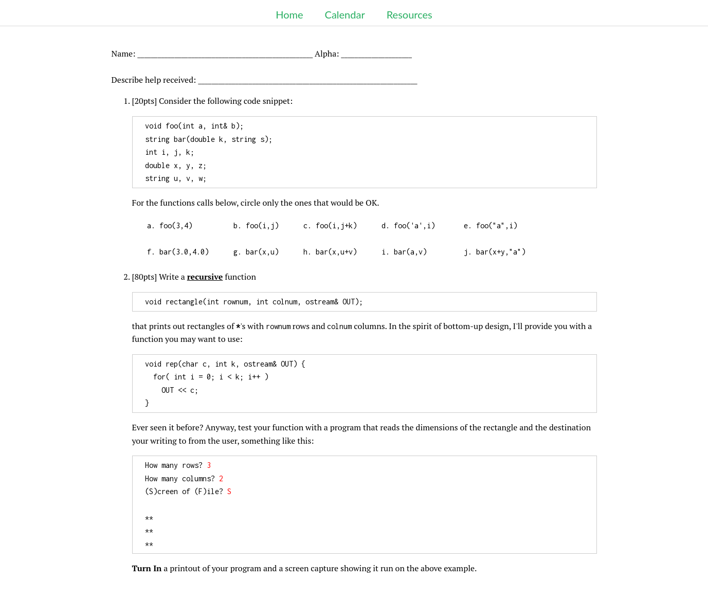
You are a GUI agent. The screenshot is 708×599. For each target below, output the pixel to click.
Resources (409, 14)
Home (289, 14)
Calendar (345, 14)
